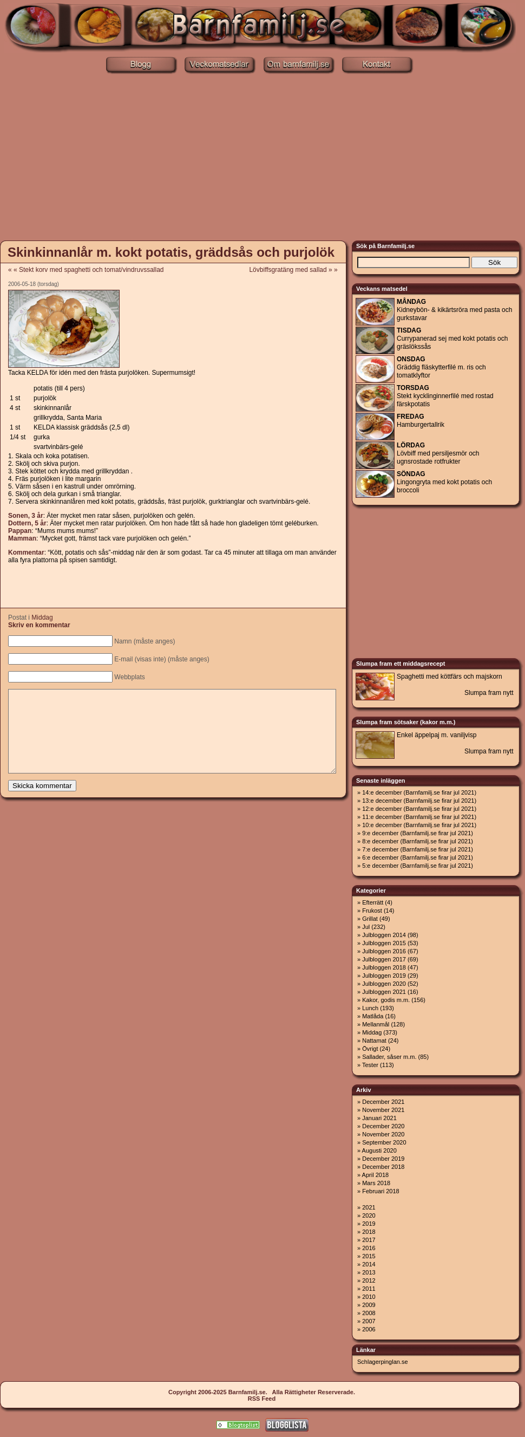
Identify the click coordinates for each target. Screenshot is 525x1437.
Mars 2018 (376, 1183)
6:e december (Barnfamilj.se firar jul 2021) (417, 857)
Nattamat (374, 1040)
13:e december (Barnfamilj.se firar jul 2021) (419, 800)
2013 (368, 1272)
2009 (368, 1305)
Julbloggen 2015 (384, 943)
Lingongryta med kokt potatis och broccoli (444, 482)
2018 (368, 1231)
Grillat (370, 918)
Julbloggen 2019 (384, 975)
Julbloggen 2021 (384, 992)
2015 (368, 1256)
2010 (368, 1296)
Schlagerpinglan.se (382, 1361)
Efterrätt (372, 902)
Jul (366, 927)
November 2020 (383, 1134)
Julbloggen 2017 (384, 959)
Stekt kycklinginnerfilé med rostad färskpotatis (445, 396)
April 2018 (375, 1175)
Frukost (372, 910)
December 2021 (383, 1101)
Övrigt (370, 1048)
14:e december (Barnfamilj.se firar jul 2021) (419, 792)
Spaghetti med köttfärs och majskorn (449, 676)
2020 (368, 1215)
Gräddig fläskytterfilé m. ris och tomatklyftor (441, 367)
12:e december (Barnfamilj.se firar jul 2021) (419, 808)
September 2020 (384, 1142)
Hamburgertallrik (420, 420)
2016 (368, 1248)
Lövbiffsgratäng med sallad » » (297, 270)
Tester (370, 1065)
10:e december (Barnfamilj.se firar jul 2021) (419, 825)
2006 (368, 1329)
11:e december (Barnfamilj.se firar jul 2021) (419, 817)
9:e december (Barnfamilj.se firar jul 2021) (417, 833)
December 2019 (383, 1158)
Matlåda (372, 1016)
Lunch (370, 1008)
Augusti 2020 (379, 1150)
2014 (368, 1264)
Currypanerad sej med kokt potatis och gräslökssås (452, 338)
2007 (368, 1321)
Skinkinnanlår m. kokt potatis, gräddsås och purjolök (171, 252)
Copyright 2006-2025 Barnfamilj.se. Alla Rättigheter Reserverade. (261, 1392)
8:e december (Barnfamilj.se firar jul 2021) (417, 841)
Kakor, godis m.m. (386, 1000)
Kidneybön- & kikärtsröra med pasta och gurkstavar (454, 310)
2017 (368, 1240)
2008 (368, 1313)
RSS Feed (261, 1398)
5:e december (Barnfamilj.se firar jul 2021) (417, 865)
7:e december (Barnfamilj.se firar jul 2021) (417, 849)
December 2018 (383, 1166)
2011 (368, 1288)
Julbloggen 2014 (384, 935)
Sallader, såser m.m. (389, 1057)
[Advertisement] (263, 156)
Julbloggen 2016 (384, 951)
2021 (368, 1207)
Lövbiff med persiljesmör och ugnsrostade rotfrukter (438, 453)
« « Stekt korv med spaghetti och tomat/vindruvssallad (85, 270)
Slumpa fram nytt (489, 693)
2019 (368, 1223)
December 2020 (383, 1126)
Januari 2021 (379, 1118)
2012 (368, 1280)
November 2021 (383, 1110)
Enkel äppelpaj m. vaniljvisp (436, 735)
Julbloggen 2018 (384, 967)
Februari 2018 (380, 1191)
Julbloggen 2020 (384, 983)
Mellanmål (375, 1024)
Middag (41, 617)
